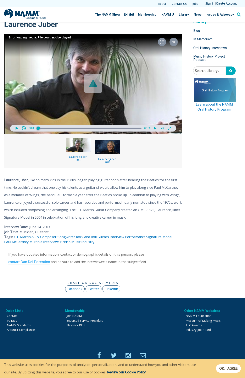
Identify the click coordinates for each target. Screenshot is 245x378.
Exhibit (135, 14)
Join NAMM (74, 316)
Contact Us (179, 4)
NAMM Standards (19, 325)
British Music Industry (77, 242)
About (162, 4)
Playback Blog (75, 325)
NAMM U (171, 14)
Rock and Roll (86, 237)
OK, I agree (227, 368)
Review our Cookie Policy (126, 372)
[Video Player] (93, 84)
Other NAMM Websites (202, 311)
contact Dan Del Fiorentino (29, 262)
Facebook (74, 289)
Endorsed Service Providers (84, 321)
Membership (152, 14)
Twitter (93, 289)
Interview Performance (127, 237)
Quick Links (14, 311)
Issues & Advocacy (221, 14)
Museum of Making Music (203, 321)
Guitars (103, 237)
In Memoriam (202, 39)
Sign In (209, 3)
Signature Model (159, 237)
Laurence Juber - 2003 (78, 150)
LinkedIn (111, 289)
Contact (12, 316)
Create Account (226, 3)
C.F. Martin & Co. (26, 237)
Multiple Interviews (44, 242)
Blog (196, 31)
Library (187, 14)
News (200, 14)
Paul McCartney (16, 242)
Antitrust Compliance (21, 330)
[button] (93, 83)
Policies (12, 321)
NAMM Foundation (198, 316)
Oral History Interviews (210, 48)
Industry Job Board (198, 330)
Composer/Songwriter (57, 237)
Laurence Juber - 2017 (107, 152)
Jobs (195, 4)
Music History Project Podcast (209, 58)
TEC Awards (194, 325)
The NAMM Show (115, 14)
